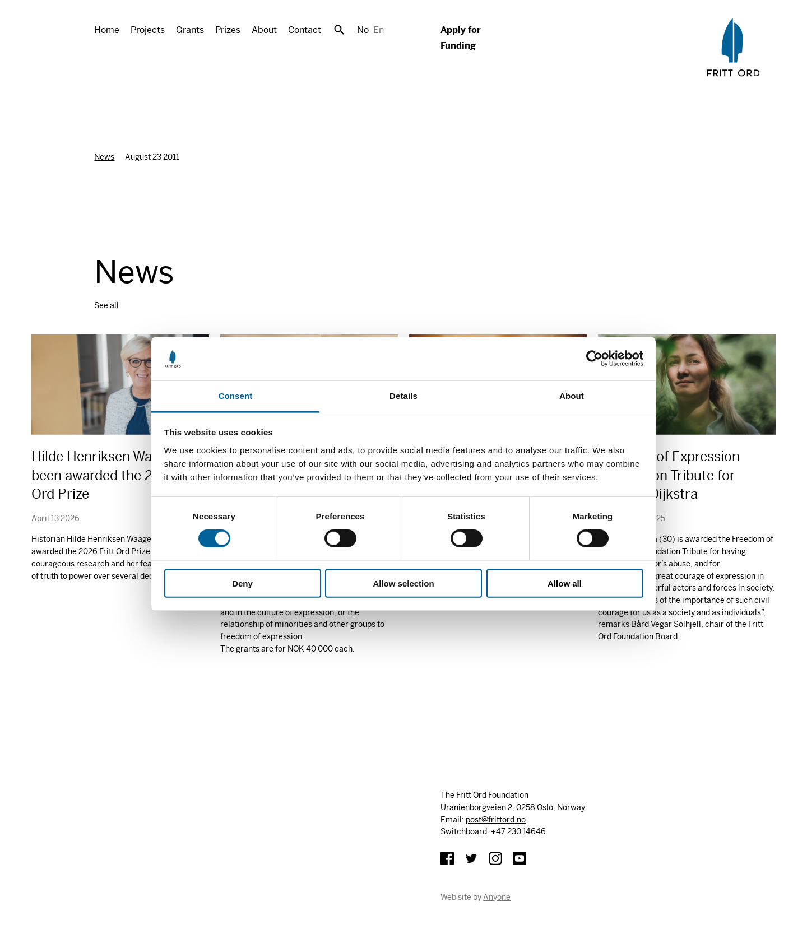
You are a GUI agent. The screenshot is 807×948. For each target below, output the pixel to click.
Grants (190, 30)
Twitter (471, 858)
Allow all (565, 583)
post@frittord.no (496, 820)
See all (106, 305)
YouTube (519, 858)
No (363, 30)
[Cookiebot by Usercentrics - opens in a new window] (594, 358)
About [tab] (571, 396)
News (104, 157)
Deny (242, 583)
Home (106, 30)
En (378, 30)
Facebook (447, 858)
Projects (148, 30)
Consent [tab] (236, 396)
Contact (304, 30)
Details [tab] (403, 396)
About (264, 30)
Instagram (495, 858)
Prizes (227, 30)
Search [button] (339, 29)
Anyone (497, 897)
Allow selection (403, 583)
